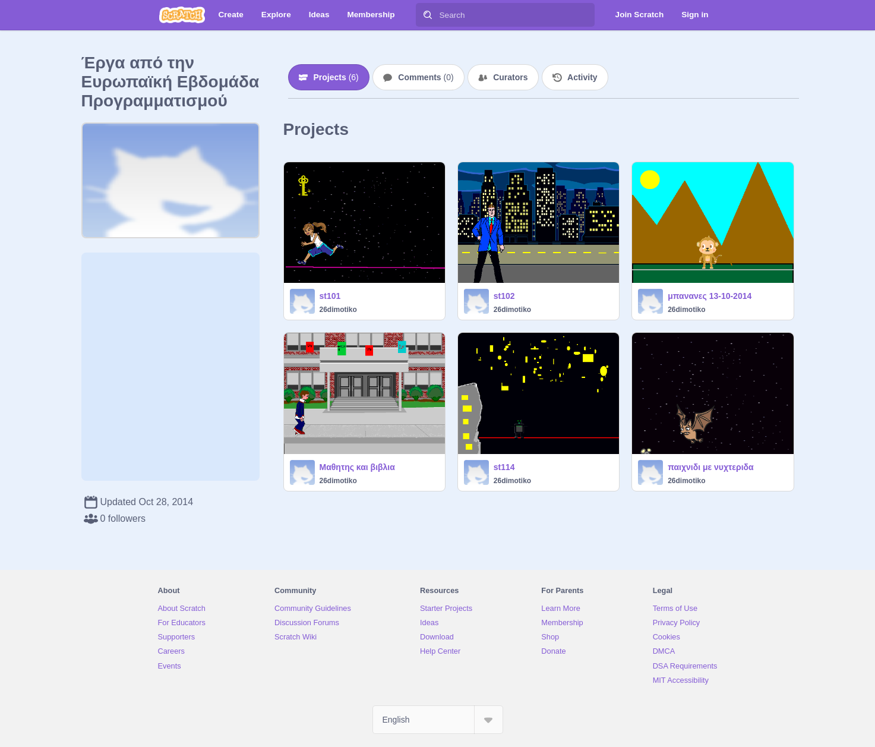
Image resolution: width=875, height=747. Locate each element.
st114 (504, 467)
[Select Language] (437, 719)
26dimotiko (338, 309)
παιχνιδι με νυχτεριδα (710, 467)
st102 (504, 296)
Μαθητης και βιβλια (357, 467)
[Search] (428, 15)
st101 (330, 296)
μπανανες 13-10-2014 (709, 296)
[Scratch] (182, 15)
